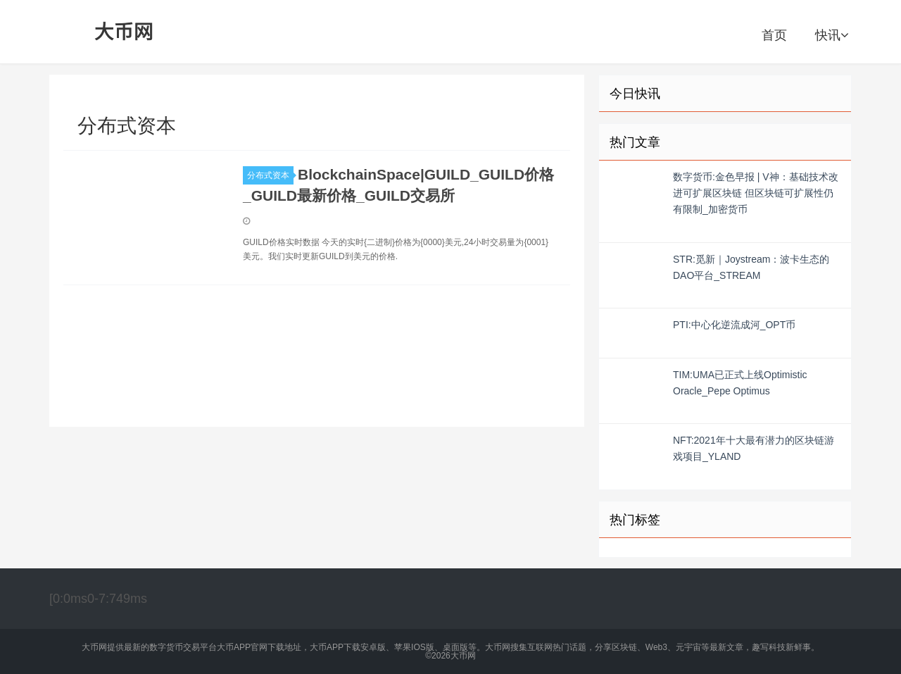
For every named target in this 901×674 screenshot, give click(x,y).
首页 (774, 35)
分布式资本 (270, 175)
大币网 (124, 32)
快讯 (831, 35)
